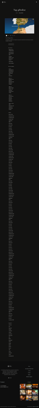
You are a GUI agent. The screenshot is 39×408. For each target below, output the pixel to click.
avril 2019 (10, 207)
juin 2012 (10, 316)
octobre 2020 (11, 176)
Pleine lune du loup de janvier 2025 (11, 53)
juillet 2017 (10, 242)
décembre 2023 (11, 134)
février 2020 (11, 190)
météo (10, 341)
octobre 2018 (11, 216)
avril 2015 (10, 287)
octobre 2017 (11, 236)
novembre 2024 (11, 117)
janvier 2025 (11, 114)
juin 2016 (10, 264)
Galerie (29, 374)
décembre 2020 (11, 173)
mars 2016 (10, 269)
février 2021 (11, 170)
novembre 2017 (11, 235)
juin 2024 (10, 126)
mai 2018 (10, 225)
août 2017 (10, 241)
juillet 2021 (10, 162)
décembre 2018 (11, 213)
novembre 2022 (11, 154)
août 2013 (10, 313)
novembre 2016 (11, 255)
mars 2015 (10, 289)
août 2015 (10, 281)
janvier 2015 (11, 292)
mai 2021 (10, 165)
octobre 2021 (11, 159)
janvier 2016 (11, 272)
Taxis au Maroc (11, 63)
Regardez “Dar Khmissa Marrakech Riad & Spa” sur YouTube (11, 82)
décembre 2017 (11, 233)
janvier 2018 (11, 232)
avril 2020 (10, 187)
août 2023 (10, 140)
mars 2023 (10, 148)
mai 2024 (10, 128)
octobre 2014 (11, 297)
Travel (10, 354)
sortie (10, 351)
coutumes (10, 330)
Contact (29, 372)
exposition (10, 335)
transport (10, 352)
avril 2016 (10, 267)
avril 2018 (10, 227)
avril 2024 (10, 129)
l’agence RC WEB (36, 406)
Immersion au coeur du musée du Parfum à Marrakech (11, 98)
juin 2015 (10, 284)
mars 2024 (10, 131)
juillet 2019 (10, 202)
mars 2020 (10, 188)
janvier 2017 (11, 252)
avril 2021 (10, 167)
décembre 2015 (11, 273)
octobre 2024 (11, 119)
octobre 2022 (11, 156)
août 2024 (10, 123)
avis (9, 326)
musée (10, 343)
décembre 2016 (11, 253)
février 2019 (11, 210)
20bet (10, 78)
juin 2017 (10, 244)
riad (9, 349)
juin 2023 (10, 143)
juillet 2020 (10, 182)
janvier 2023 (11, 151)
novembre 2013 (11, 309)
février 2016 (11, 270)
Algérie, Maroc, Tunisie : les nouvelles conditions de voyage (11, 90)
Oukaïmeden (11, 61)
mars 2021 (10, 168)
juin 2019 (10, 204)
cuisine (10, 332)
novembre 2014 (11, 295)
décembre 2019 (11, 193)
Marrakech (10, 340)
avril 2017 (10, 247)
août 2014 (10, 301)
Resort (10, 348)
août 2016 (10, 261)
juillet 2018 (10, 222)
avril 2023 (10, 146)
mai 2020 (10, 185)
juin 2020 (10, 184)
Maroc (10, 338)
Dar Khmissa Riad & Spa (29, 368)
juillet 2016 (10, 262)
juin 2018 (10, 224)
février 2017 (11, 250)
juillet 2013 (10, 315)
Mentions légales (29, 376)
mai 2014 (10, 306)
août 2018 (10, 221)
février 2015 (11, 290)
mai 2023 (10, 145)
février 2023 (11, 149)
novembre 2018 (11, 215)
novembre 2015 (11, 275)
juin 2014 (10, 304)
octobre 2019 (11, 196)
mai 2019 (10, 205)
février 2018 (11, 230)
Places (10, 346)
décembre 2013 (11, 307)
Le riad (29, 370)
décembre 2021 (11, 157)
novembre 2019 (11, 195)
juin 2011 (10, 318)
